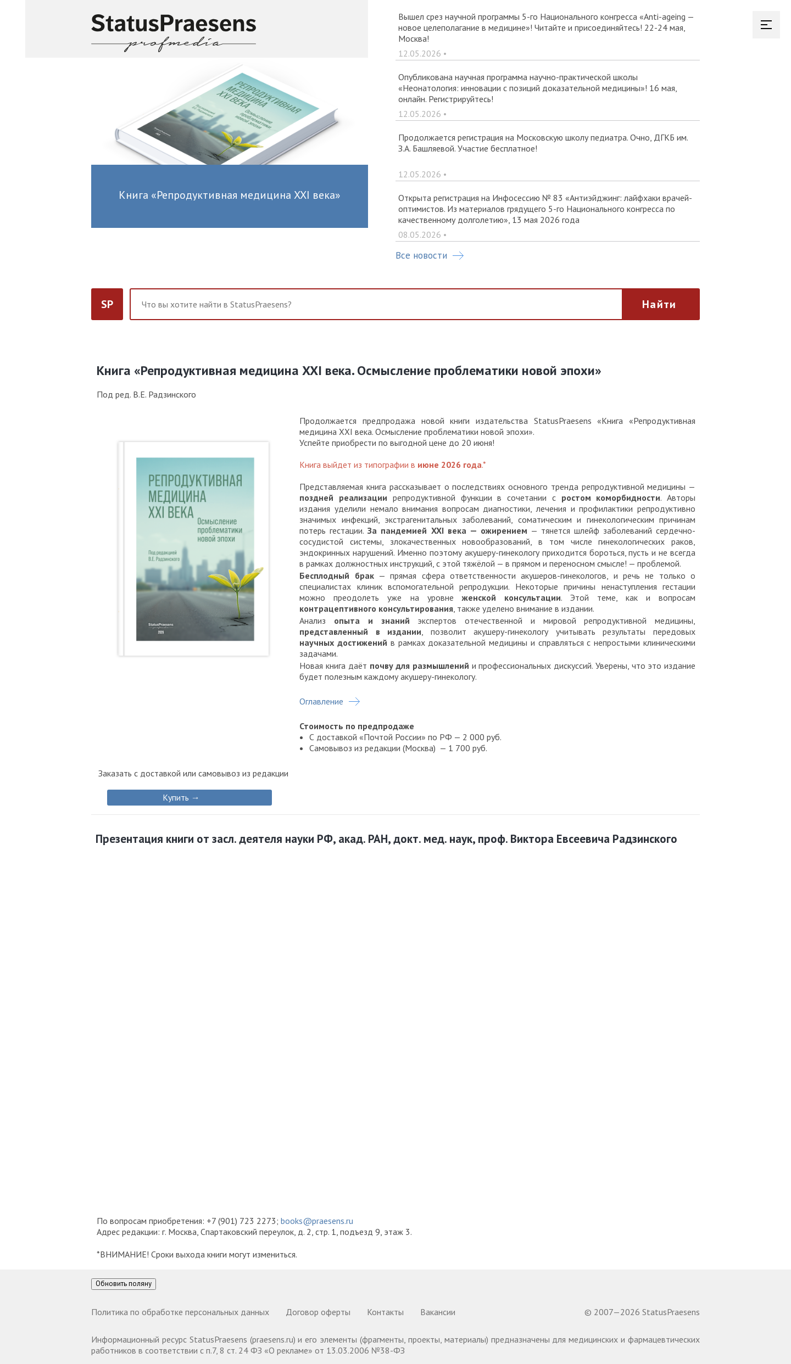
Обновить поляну (124, 1283)
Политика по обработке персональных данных (180, 1311)
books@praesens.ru (317, 1220)
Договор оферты (318, 1311)
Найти (659, 304)
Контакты (385, 1311)
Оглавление (321, 701)
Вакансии (437, 1311)
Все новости (430, 255)
